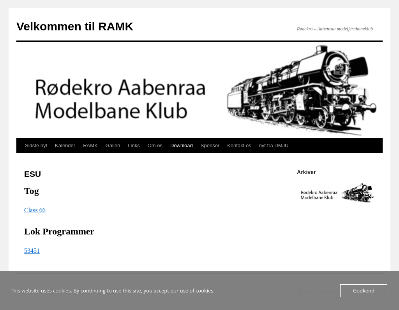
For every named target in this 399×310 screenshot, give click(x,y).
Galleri (113, 145)
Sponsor (210, 145)
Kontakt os (239, 145)
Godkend (363, 290)
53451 (32, 250)
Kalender (65, 145)
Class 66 (35, 210)
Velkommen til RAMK (74, 26)
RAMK (90, 145)
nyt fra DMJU (274, 145)
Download (181, 145)
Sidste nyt (36, 145)
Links (133, 145)
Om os (155, 145)
